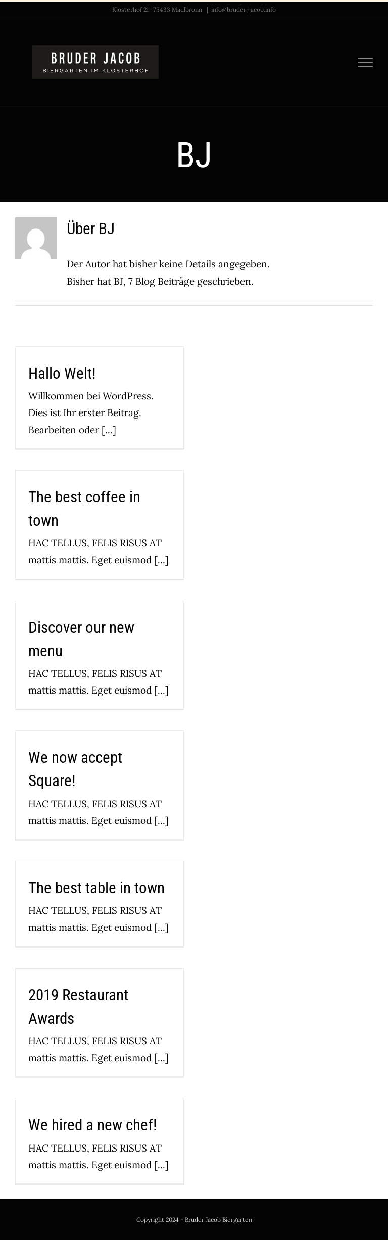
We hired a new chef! (92, 1125)
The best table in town (96, 888)
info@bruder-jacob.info (243, 9)
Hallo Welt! (62, 373)
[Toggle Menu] (365, 62)
